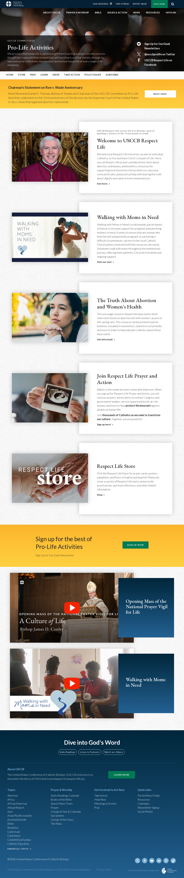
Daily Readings (100, 4)
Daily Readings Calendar (112, 3)
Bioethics (12, 827)
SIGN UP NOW (135, 545)
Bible (10, 823)
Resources (144, 799)
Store (22, 74)
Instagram (166, 860)
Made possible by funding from (143, 870)
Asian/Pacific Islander (19, 815)
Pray (97, 807)
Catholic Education (18, 843)
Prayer (55, 807)
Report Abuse (140, 4)
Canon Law (13, 831)
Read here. (160, 94)
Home (9, 74)
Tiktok (173, 860)
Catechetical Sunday (19, 839)
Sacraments (57, 815)
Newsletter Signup (148, 807)
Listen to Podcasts (89, 752)
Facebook (144, 860)
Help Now (159, 4)
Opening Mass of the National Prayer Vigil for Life (147, 606)
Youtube (151, 860)
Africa (10, 799)
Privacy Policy (104, 869)
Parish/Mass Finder (149, 795)
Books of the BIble (61, 799)
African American (17, 803)
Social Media (145, 811)
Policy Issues (92, 74)
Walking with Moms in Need (145, 682)
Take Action (101, 795)
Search (172, 4)
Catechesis (13, 835)
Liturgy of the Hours (62, 819)
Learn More (121, 774)
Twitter (137, 860)
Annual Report (15, 807)
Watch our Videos (113, 752)
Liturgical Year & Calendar (66, 811)
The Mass (56, 823)
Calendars (144, 803)
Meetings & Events (105, 803)
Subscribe (112, 74)
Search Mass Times (62, 803)
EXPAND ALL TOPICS (18, 849)
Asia (9, 811)
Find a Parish (122, 4)
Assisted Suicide (16, 819)
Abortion (12, 795)
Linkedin (159, 860)
